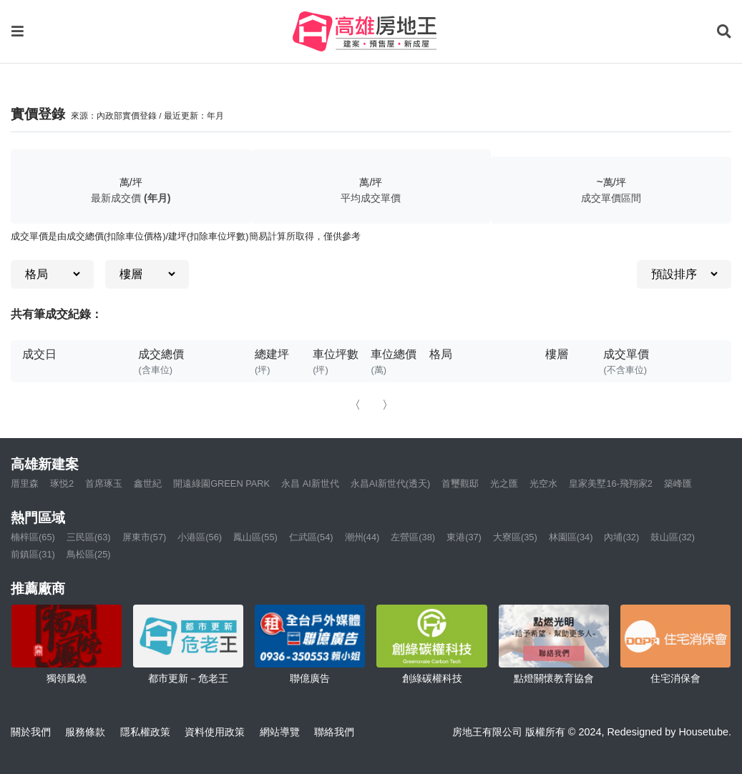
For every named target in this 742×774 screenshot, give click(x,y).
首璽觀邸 (460, 483)
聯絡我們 (334, 732)
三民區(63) (89, 537)
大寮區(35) (515, 537)
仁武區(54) (311, 537)
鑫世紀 (148, 483)
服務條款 (85, 732)
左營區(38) (413, 537)
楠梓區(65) (33, 537)
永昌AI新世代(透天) (391, 483)
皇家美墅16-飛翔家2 (611, 483)
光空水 (543, 483)
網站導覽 (280, 732)
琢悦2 (62, 483)
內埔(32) (621, 537)
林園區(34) (571, 537)
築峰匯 (678, 483)
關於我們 (31, 732)
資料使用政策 (215, 732)
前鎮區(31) (33, 554)
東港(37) (464, 537)
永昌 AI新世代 (310, 483)
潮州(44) (362, 537)
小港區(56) (199, 537)
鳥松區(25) (89, 554)
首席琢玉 (103, 483)
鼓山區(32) (672, 537)
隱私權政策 (145, 732)
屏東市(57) (144, 537)
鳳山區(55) (255, 537)
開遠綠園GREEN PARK (221, 483)
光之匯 (504, 483)
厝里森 (25, 483)
